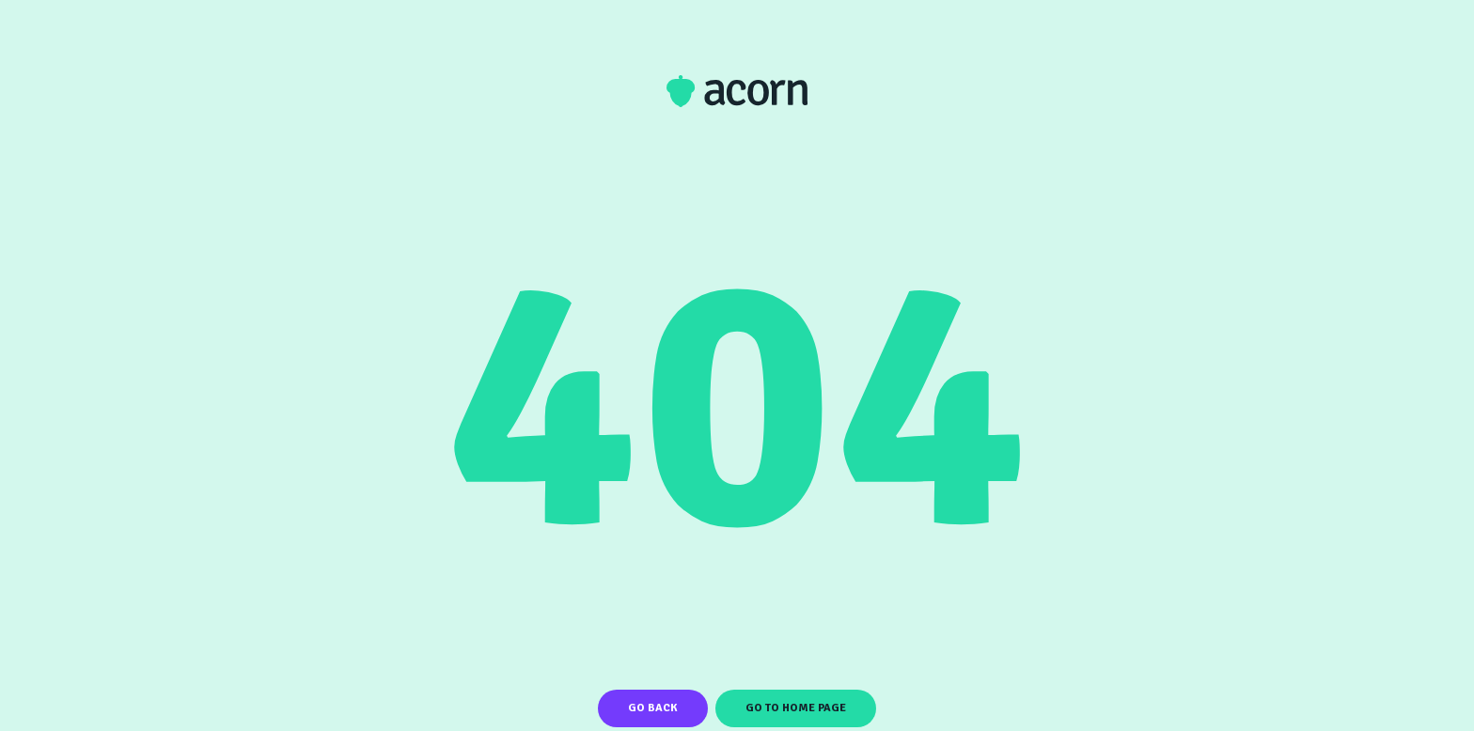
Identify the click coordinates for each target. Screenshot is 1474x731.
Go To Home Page (795, 708)
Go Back (653, 708)
